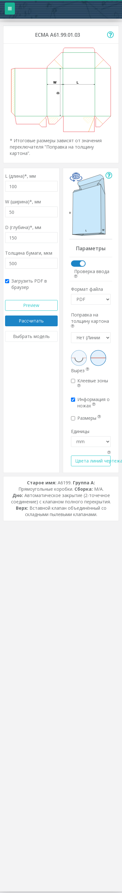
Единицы (80, 431)
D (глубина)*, (23, 227)
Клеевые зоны (89, 383)
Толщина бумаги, (28, 253)
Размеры (86, 418)
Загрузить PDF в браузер (26, 284)
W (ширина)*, (23, 202)
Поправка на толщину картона (90, 320)
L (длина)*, (20, 176)
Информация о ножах (90, 402)
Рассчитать (31, 321)
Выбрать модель (31, 336)
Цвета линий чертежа (93, 461)
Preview (31, 305)
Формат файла (87, 289)
